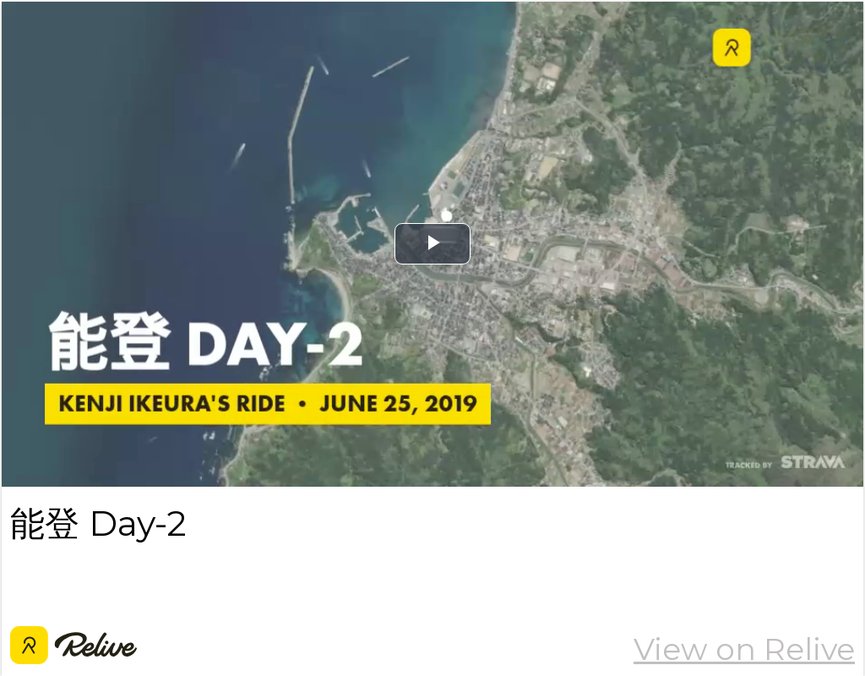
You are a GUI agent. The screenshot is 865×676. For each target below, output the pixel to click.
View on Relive (744, 649)
